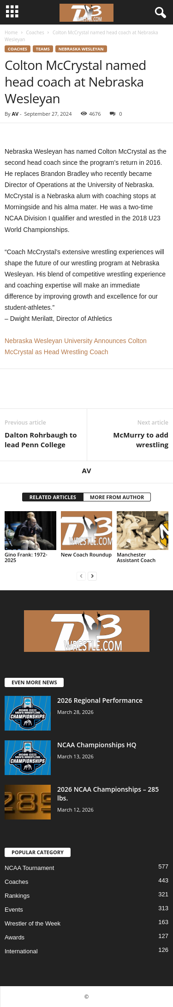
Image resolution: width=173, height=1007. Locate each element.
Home (11, 32)
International (21, 951)
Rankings (17, 895)
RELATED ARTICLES (53, 497)
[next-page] (92, 576)
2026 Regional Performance (100, 700)
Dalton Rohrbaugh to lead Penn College (41, 439)
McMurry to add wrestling (140, 439)
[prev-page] (81, 576)
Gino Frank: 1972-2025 (26, 557)
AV (15, 113)
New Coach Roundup (86, 554)
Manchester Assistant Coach (136, 557)
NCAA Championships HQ (97, 744)
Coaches (35, 32)
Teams (43, 49)
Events (14, 909)
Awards (14, 937)
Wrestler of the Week (32, 923)
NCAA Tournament (29, 867)
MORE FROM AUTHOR (117, 497)
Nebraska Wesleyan (81, 49)
